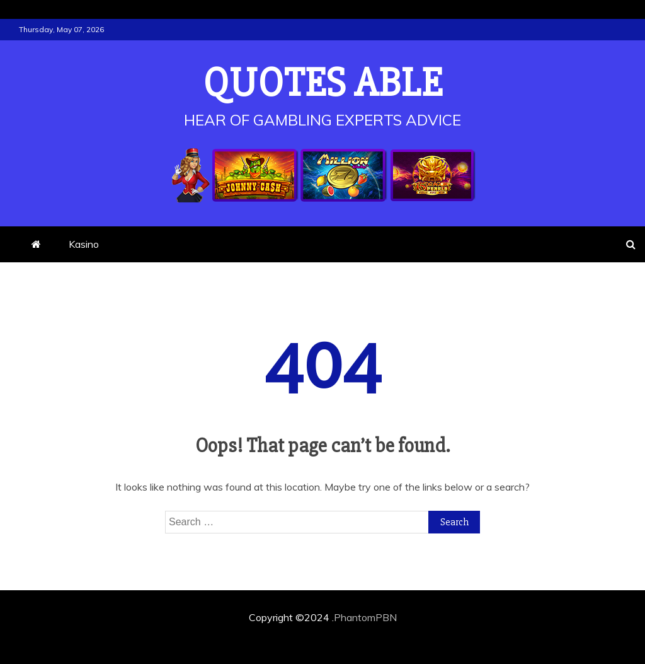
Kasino (84, 244)
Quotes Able (323, 83)
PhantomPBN (365, 617)
